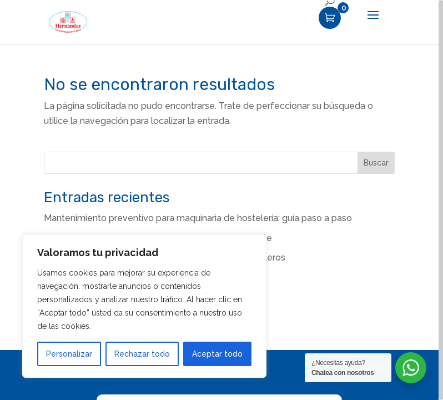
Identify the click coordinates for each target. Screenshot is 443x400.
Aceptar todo (217, 353)
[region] (221, 200)
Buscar (376, 162)
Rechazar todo (142, 353)
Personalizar (69, 353)
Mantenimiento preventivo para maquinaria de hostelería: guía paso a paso (198, 218)
